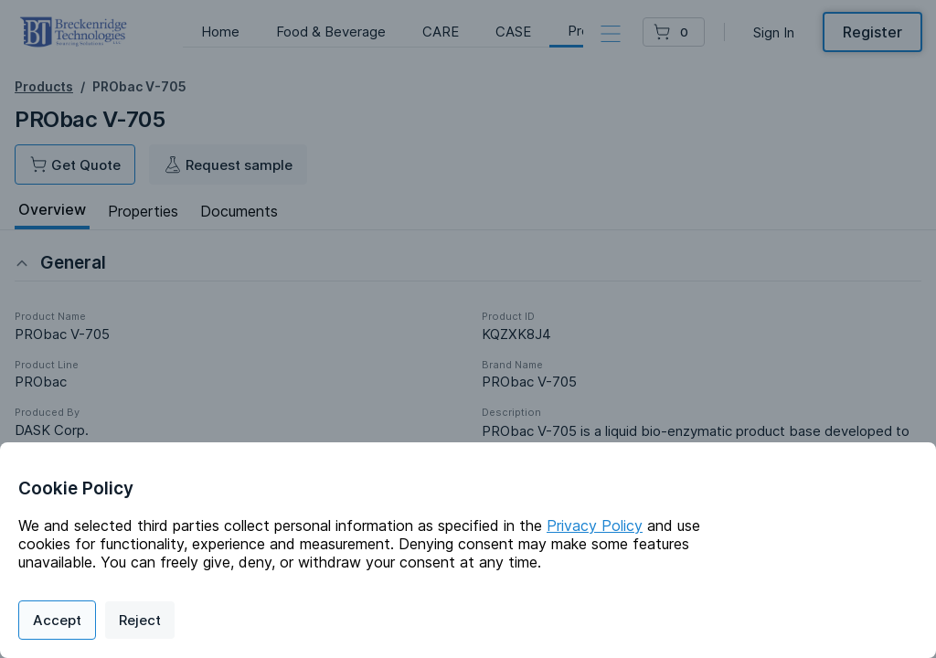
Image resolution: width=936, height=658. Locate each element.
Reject (140, 620)
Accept (57, 620)
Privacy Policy (595, 525)
